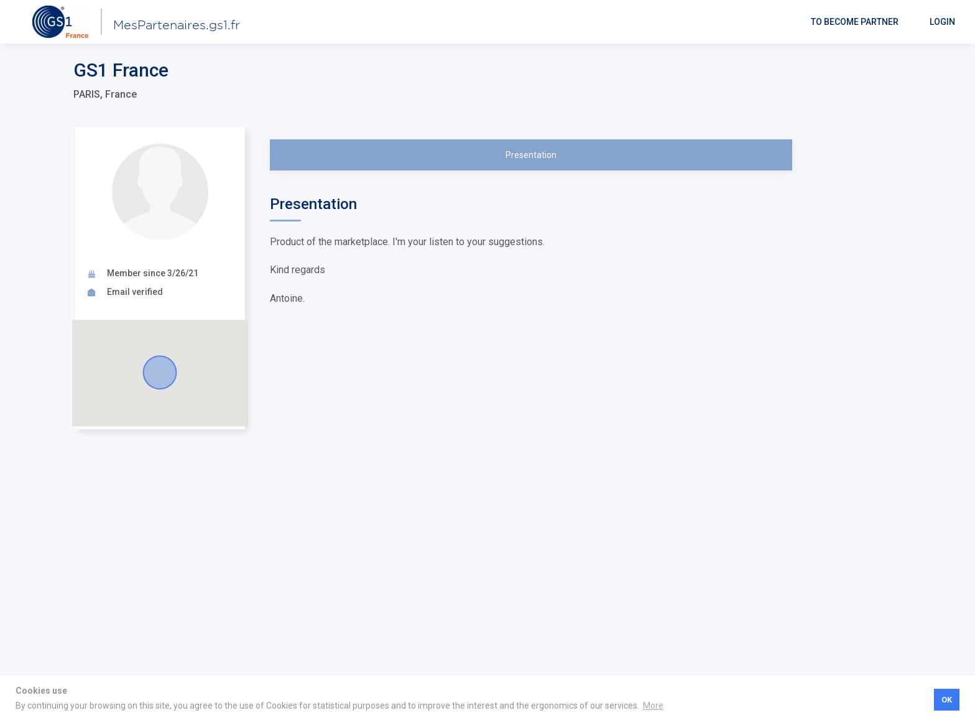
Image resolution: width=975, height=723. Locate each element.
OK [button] (946, 699)
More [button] (653, 706)
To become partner (855, 22)
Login (942, 22)
